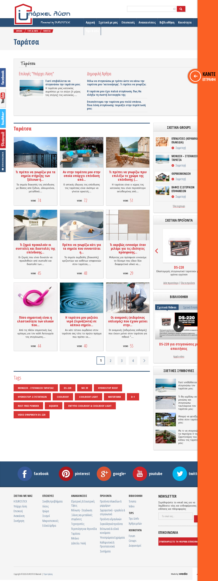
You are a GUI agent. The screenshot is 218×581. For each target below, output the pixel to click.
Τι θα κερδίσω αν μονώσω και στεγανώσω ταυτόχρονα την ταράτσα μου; (187, 403)
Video (132, 506)
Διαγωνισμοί (135, 545)
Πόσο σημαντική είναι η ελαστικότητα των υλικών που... (35, 321)
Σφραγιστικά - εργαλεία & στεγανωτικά (112, 512)
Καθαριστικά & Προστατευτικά (107, 544)
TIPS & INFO (32, 30)
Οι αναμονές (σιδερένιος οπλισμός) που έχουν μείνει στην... (127, 321)
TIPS (131, 513)
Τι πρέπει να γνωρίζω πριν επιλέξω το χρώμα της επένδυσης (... (128, 176)
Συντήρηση (19, 521)
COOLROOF (63, 396)
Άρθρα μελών (135, 523)
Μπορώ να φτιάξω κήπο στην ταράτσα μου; (189, 419)
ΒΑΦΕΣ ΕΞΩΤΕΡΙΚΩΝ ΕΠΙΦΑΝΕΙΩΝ (183, 189)
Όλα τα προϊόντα (188, 283)
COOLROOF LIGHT (88, 396)
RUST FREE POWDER (28, 405)
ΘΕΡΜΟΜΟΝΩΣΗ (181, 174)
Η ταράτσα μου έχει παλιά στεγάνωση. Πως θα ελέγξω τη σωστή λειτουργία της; (114, 93)
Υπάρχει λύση (20, 506)
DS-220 (67, 388)
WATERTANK (114, 396)
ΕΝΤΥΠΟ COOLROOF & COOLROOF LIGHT (90, 405)
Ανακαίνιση (19, 516)
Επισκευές (128, 22)
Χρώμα (45, 511)
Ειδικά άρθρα (49, 525)
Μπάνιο (75, 538)
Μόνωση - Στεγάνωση (81, 510)
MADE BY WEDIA (179, 574)
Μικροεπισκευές (50, 521)
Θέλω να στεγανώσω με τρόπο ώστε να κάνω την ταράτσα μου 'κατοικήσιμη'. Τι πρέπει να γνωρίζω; (116, 82)
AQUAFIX (53, 405)
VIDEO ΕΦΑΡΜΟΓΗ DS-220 (31, 414)
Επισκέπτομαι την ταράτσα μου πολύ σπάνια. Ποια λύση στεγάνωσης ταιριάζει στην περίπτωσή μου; (116, 105)
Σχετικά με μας (108, 22)
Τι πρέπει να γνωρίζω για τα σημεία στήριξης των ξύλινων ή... (35, 176)
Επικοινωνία (3, 161)
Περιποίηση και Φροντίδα (84, 529)
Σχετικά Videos (166, 307)
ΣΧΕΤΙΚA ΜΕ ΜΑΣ (23, 496)
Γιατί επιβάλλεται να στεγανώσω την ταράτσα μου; (62, 82)
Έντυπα (132, 501)
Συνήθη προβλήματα (52, 501)
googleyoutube (3, 98)
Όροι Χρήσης (48, 574)
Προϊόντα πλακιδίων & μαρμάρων (110, 503)
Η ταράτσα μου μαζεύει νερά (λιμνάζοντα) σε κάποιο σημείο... (81, 321)
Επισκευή (18, 511)
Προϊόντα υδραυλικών (110, 519)
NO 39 (84, 388)
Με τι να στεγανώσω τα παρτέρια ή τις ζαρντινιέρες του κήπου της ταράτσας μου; (189, 437)
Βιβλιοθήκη (167, 22)
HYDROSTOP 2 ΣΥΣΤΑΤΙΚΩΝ (32, 396)
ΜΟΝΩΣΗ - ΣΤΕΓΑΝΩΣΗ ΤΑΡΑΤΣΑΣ (36, 388)
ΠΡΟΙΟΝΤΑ (106, 496)
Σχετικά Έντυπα (190, 307)
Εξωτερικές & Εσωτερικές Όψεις (83, 503)
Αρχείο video (178, 356)
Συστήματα (105, 551)
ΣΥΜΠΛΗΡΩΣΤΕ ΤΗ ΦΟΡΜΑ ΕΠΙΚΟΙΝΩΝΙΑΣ (181, 541)
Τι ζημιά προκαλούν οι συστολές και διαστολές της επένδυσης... (35, 248)
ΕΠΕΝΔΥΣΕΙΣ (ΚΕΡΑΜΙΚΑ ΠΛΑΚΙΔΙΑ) (185, 140)
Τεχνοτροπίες (77, 524)
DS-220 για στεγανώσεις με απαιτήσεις (178, 346)
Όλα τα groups (179, 206)
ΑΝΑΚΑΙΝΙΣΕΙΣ (79, 496)
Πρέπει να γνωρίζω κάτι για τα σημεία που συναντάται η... (81, 248)
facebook (3, 77)
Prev (156, 250)
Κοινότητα (185, 22)
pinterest (74, 473)
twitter (3, 118)
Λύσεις (45, 506)
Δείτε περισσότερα (170, 283)
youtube (147, 473)
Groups (132, 541)
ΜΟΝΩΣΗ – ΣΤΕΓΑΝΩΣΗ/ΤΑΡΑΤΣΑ (185, 158)
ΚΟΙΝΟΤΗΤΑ (135, 530)
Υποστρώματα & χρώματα (112, 537)
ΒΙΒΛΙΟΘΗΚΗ (135, 496)
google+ (111, 473)
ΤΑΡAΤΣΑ (46, 30)
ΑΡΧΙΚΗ (19, 30)
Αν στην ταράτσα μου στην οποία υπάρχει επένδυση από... (81, 176)
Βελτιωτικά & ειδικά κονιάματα (109, 531)
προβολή (179, 327)
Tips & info (92, 31)
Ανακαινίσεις (147, 22)
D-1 (133, 396)
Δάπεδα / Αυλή (78, 543)
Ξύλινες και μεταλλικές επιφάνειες (81, 517)
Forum (132, 536)
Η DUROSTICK (20, 501)
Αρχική (90, 22)
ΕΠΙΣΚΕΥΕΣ (48, 496)
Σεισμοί (46, 516)
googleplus (3, 139)
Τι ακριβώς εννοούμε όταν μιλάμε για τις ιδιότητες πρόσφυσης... (128, 248)
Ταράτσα (75, 533)
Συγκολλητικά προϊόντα (111, 524)
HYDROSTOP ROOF (108, 388)
